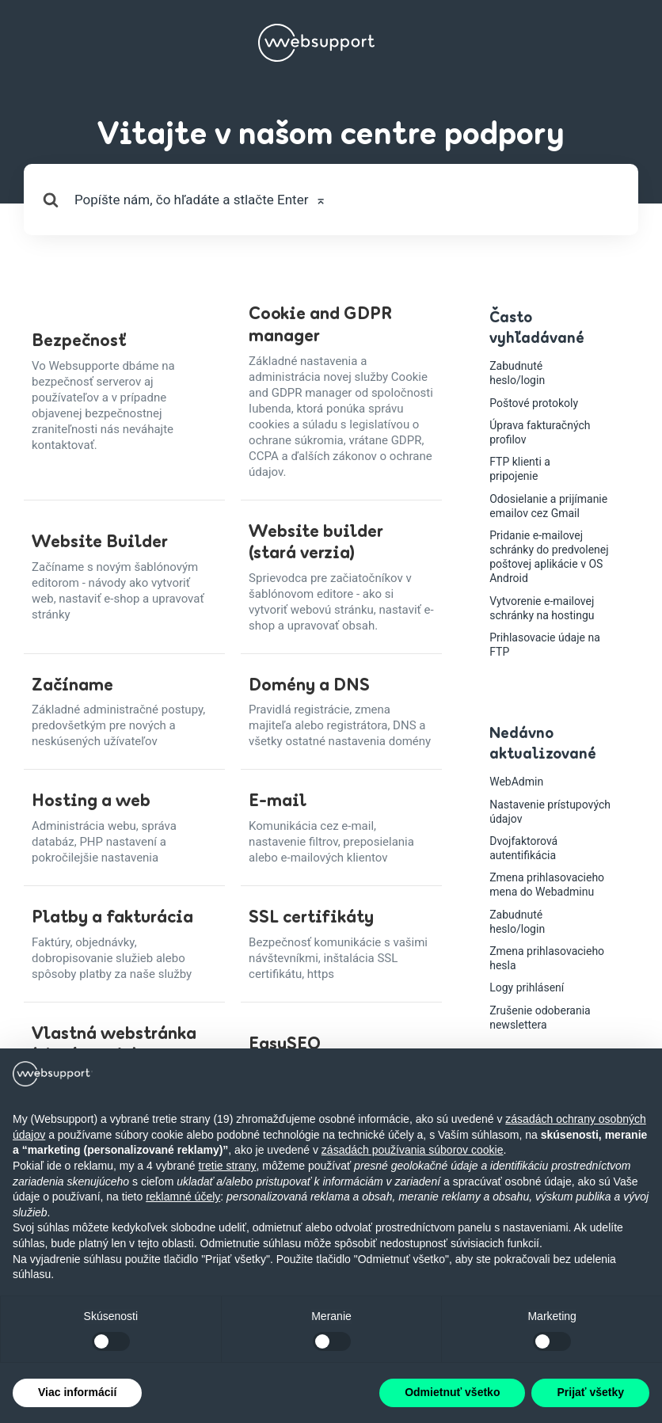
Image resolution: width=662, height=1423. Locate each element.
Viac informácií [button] (77, 1392)
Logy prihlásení (526, 987)
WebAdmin (516, 781)
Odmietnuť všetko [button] (452, 1392)
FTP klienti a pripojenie (519, 468)
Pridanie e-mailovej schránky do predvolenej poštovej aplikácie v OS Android (548, 557)
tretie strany (227, 1165)
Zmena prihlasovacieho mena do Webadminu (546, 884)
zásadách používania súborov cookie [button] (412, 1149)
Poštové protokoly (533, 403)
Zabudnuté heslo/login (517, 373)
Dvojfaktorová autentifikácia (523, 848)
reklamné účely (183, 1196)
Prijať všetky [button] (590, 1392)
